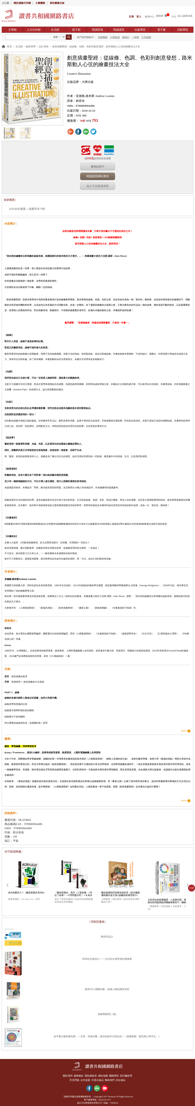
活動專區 (182, 29)
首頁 (9, 46)
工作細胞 (146, 37)
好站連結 (123, 1078)
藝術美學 (31, 46)
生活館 (55, 29)
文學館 (12, 29)
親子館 (76, 29)
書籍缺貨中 (98, 166)
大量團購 (40, 3)
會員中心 (149, 16)
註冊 (131, 16)
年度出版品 (97, 1078)
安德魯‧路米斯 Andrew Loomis (95, 96)
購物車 (160, 16)
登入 (138, 16)
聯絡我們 (111, 1078)
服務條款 (77, 1075)
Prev (7, 885)
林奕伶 (80, 101)
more (184, 730)
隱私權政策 (90, 1075)
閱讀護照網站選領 (97, 176)
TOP (191, 888)
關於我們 (65, 1075)
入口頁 (5, 3)
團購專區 (116, 1075)
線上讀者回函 (185, 16)
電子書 (161, 29)
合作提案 (84, 1078)
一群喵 (135, 37)
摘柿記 (125, 37)
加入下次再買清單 (97, 186)
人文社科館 (34, 29)
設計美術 (44, 46)
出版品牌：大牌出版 (80, 82)
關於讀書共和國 (22, 3)
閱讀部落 (97, 29)
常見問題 (72, 1078)
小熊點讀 (115, 37)
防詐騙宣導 (129, 1075)
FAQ (173, 16)
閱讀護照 (118, 29)
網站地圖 (103, 1075)
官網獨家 (103, 37)
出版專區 (140, 29)
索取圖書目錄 (57, 3)
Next (187, 885)
